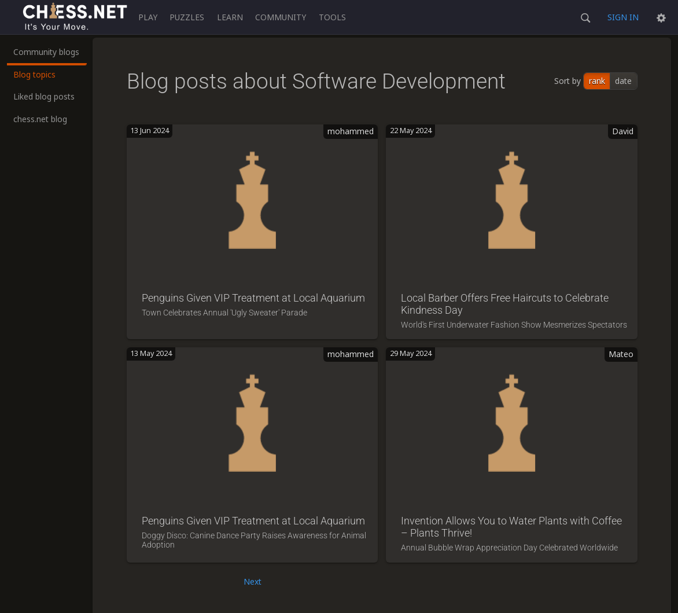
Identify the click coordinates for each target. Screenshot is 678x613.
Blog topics (34, 74)
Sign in (623, 17)
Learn (230, 17)
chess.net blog (40, 118)
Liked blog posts (44, 96)
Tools (332, 17)
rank (597, 80)
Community (280, 17)
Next (252, 581)
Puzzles (186, 17)
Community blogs (46, 51)
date (623, 80)
